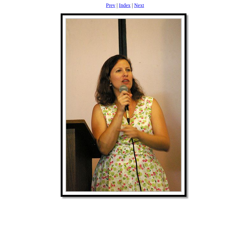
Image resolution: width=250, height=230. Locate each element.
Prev (110, 5)
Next (139, 5)
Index (124, 5)
